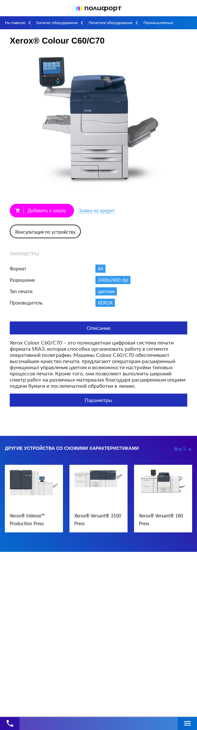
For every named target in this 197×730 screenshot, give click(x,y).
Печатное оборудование (110, 22)
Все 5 (183, 449)
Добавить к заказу (40, 210)
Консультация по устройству (45, 232)
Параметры (98, 400)
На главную (15, 22)
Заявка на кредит (97, 210)
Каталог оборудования (57, 22)
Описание (98, 328)
